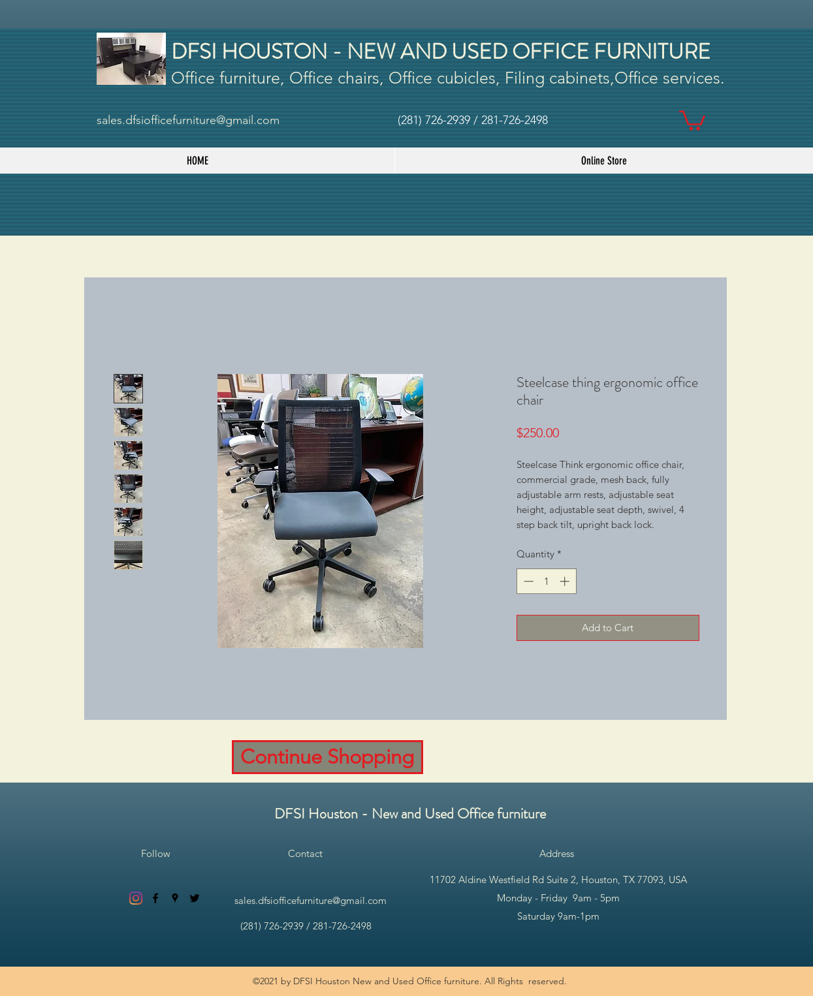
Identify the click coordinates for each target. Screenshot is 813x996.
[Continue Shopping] (327, 757)
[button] (692, 119)
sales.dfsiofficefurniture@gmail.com (188, 120)
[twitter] (194, 898)
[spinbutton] (546, 581)
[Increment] (566, 581)
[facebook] (155, 898)
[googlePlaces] (175, 898)
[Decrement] (527, 581)
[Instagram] (135, 898)
